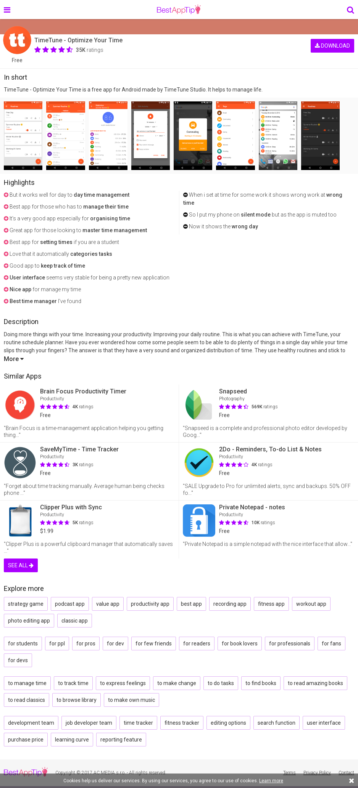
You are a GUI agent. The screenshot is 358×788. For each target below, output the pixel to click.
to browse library (76, 700)
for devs (18, 660)
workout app (311, 604)
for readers (196, 643)
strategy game (26, 604)
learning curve (72, 740)
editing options (228, 723)
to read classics (26, 700)
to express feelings (123, 683)
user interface (324, 723)
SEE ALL (21, 565)
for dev (115, 643)
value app (107, 604)
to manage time (27, 683)
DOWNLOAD (332, 45)
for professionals (289, 643)
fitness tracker (181, 723)
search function (276, 723)
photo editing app (29, 621)
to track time (73, 683)
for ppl (57, 643)
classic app (74, 621)
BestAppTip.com (179, 9)
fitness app (271, 604)
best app (191, 604)
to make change (176, 683)
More (14, 359)
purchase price (26, 740)
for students (23, 643)
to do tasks (221, 683)
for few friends (153, 643)
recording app (230, 604)
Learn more (271, 780)
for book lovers (240, 643)
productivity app (150, 604)
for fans (331, 643)
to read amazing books (315, 683)
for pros (85, 643)
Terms (289, 772)
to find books (260, 683)
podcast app (70, 604)
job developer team (89, 723)
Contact (346, 772)
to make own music (131, 700)
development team (31, 723)
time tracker (138, 723)
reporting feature (121, 740)
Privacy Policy (317, 772)
